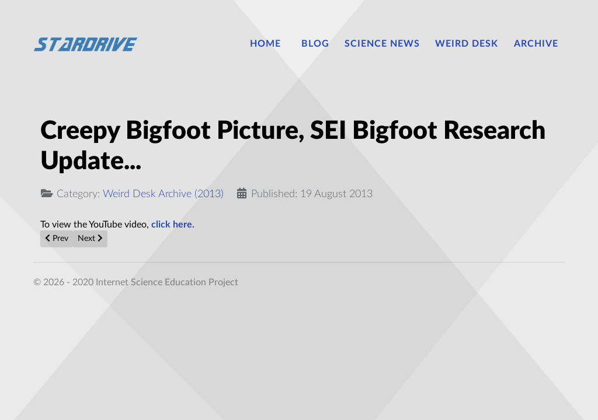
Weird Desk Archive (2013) (163, 194)
